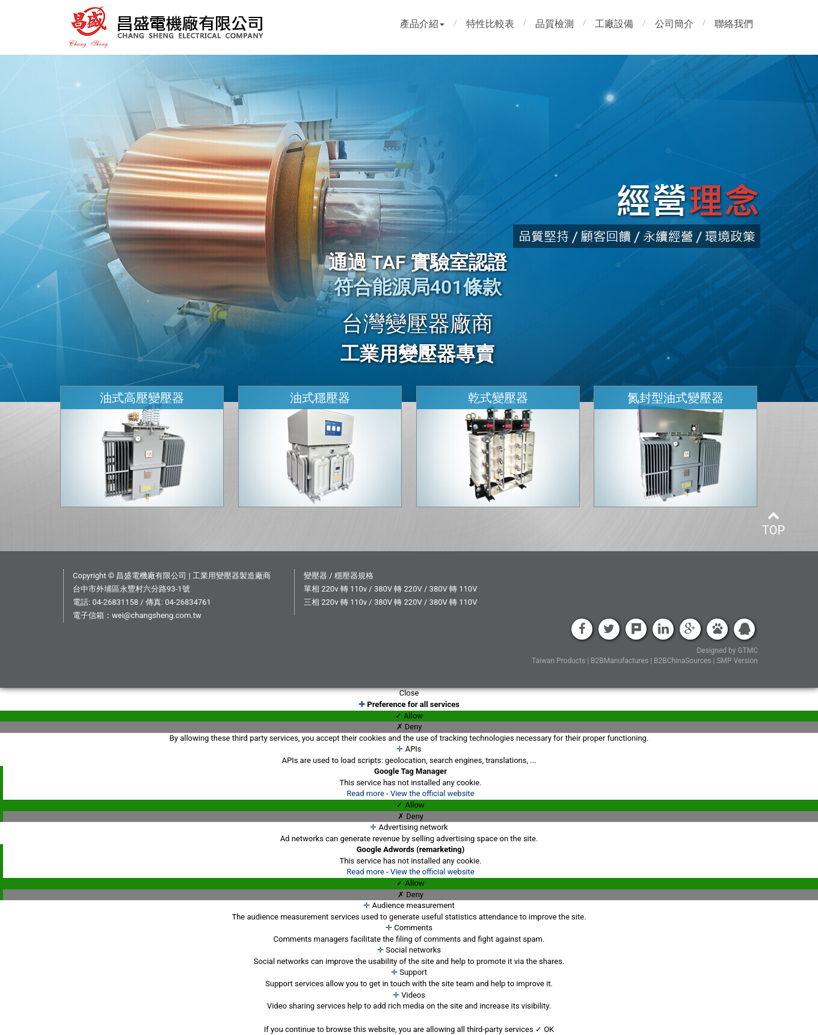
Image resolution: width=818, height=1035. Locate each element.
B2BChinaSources (683, 661)
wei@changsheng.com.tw (156, 615)
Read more (366, 793)
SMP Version (737, 661)
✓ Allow (409, 715)
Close (409, 692)
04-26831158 (115, 602)
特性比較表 (490, 23)
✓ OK (544, 1029)
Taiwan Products (558, 661)
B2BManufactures (619, 661)
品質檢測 (554, 23)
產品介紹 (422, 23)
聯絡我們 (734, 23)
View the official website (432, 793)
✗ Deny (409, 726)
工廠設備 (614, 23)
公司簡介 (674, 23)
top (773, 523)
